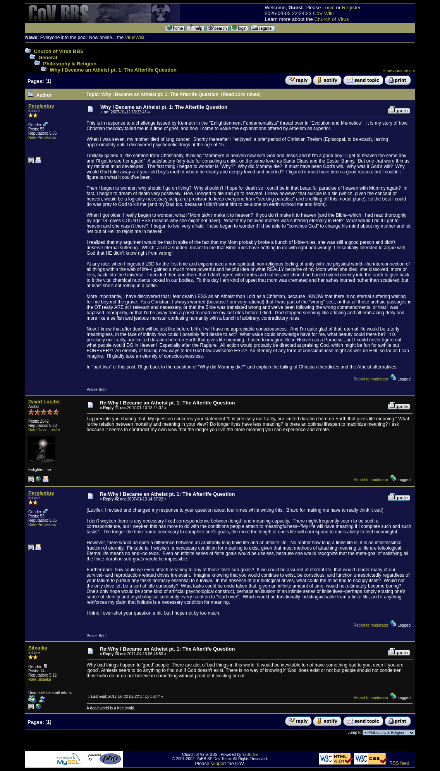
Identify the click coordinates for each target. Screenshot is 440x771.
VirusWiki (134, 37)
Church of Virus (331, 19)
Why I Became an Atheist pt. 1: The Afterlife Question (113, 70)
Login (328, 7)
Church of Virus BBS (58, 51)
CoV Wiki (323, 13)
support (218, 763)
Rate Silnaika (39, 679)
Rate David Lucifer (44, 430)
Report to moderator (371, 379)
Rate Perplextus (42, 137)
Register (351, 7)
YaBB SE (250, 754)
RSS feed (399, 763)
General (47, 57)
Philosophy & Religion (69, 64)
